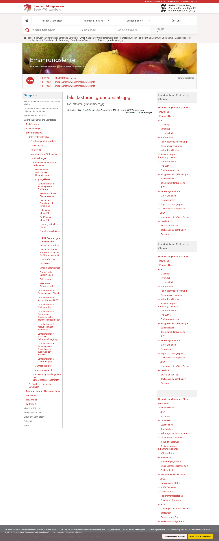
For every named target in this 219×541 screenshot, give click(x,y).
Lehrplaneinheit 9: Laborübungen (46, 360)
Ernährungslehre (88, 38)
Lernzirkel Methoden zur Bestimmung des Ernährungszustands (50, 252)
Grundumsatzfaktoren (81, 40)
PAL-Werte (45, 263)
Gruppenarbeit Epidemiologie (47, 273)
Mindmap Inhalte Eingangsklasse (48, 194)
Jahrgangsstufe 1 (43, 366)
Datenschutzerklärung (88, 532)
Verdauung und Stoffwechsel (44, 154)
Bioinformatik (32, 124)
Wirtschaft (31, 404)
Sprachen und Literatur (35, 115)
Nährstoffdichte (47, 259)
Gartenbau (31, 395)
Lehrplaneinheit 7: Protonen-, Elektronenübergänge (48, 337)
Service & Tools (135, 20)
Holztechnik (31, 400)
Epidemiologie (46, 279)
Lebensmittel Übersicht (46, 211)
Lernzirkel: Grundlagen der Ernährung (47, 203)
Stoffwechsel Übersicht (46, 218)
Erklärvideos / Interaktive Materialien (40, 385)
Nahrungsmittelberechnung (50, 225)
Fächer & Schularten (52, 20)
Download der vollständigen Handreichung (42, 172)
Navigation (30, 95)
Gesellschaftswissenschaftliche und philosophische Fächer (41, 110)
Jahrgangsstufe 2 (43, 370)
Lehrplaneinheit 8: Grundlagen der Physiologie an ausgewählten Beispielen (46, 349)
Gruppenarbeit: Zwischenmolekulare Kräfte (74, 82)
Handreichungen (128, 38)
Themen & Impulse (93, 20)
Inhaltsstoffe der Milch (65, 78)
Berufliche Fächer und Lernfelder (62, 38)
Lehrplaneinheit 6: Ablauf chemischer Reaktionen (46, 327)
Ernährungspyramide (50, 268)
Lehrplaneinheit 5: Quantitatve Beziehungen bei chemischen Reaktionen (49, 315)
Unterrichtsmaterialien (107, 38)
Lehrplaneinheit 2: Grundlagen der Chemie (49, 291)
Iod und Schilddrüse (49, 245)
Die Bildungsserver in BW (155, 1)
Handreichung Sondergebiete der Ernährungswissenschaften (47, 377)
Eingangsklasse (182, 38)
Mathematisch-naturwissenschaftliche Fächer (42, 103)
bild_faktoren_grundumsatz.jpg (51, 239)
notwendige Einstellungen (173, 536)
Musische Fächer (32, 408)
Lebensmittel (37, 145)
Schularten (29, 421)
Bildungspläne (173, 1)
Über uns (176, 20)
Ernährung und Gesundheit (43, 141)
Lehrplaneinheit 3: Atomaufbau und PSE (48, 298)
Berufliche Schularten (34, 417)
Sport (26, 425)
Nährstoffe (36, 150)
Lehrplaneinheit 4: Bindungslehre (46, 305)
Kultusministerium (189, 1)
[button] (26, 20)
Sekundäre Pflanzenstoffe (47, 284)
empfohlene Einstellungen (200, 536)
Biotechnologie (33, 128)
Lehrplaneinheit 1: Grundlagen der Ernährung (48, 40)
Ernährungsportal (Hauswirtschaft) (43, 391)
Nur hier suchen (160, 30)
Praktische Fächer (32, 412)
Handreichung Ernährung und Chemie (155, 38)
